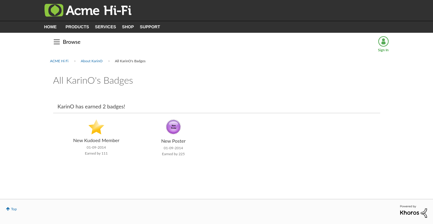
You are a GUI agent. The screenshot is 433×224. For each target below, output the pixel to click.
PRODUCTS (77, 26)
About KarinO (91, 61)
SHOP (128, 26)
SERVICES (105, 26)
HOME (50, 26)
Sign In (383, 50)
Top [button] (14, 209)
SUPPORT (150, 26)
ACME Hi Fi (59, 61)
